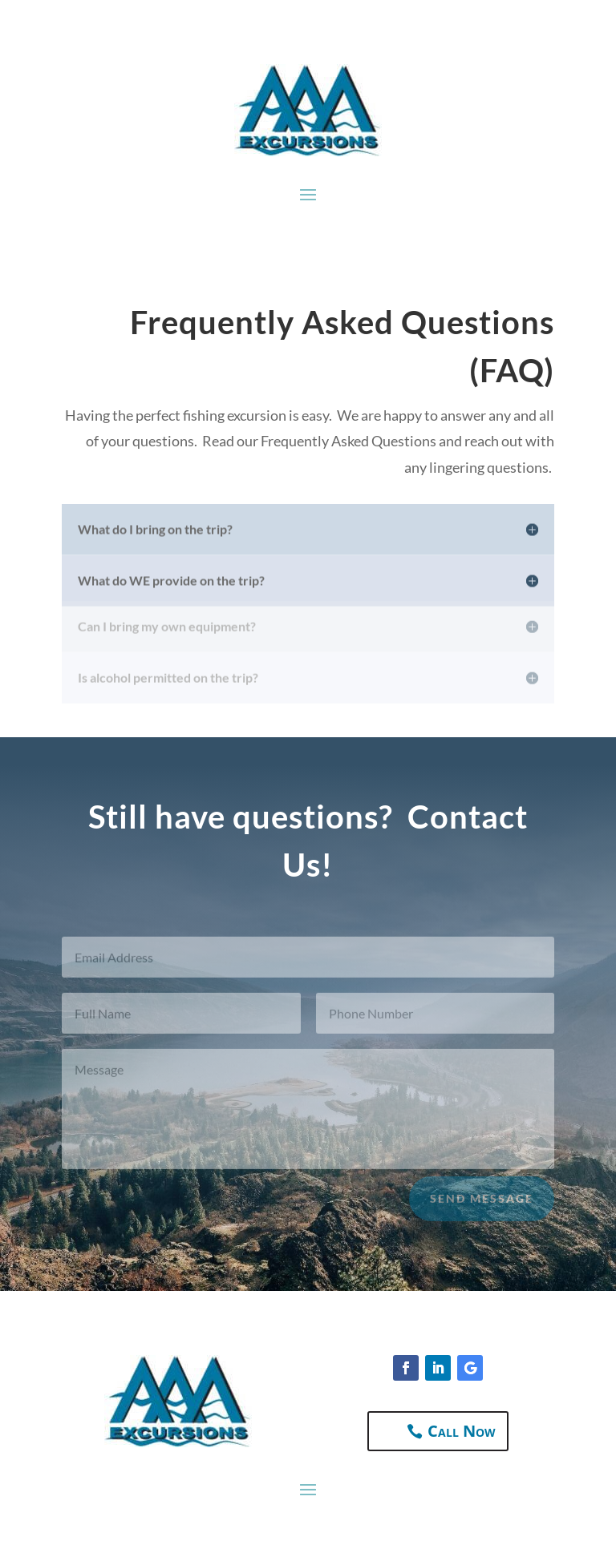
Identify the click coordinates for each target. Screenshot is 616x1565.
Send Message (481, 1207)
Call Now (462, 1431)
